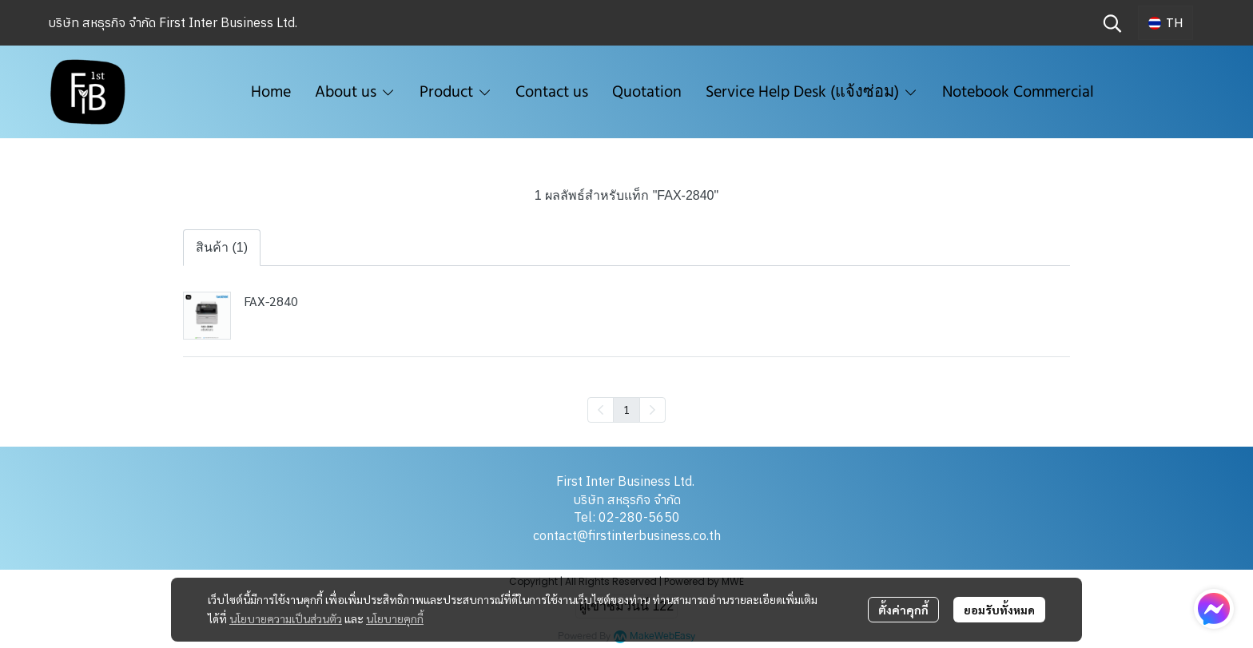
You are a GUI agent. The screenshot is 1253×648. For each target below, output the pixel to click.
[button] (1112, 23)
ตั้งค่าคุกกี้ (903, 609)
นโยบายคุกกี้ (395, 618)
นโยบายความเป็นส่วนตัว (285, 618)
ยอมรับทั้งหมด (999, 609)
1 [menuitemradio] (626, 409)
